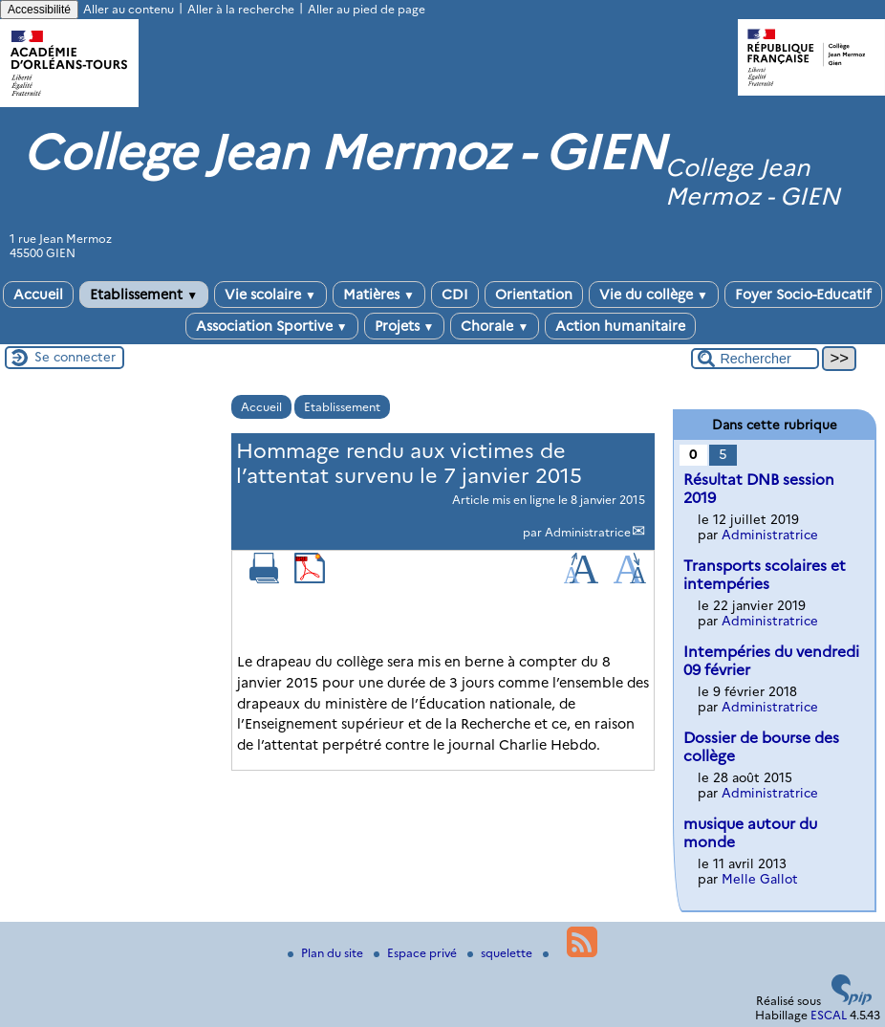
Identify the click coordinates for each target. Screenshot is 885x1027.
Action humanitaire (620, 326)
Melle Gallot (760, 878)
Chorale (495, 326)
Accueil (38, 294)
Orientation (533, 294)
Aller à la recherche (240, 9)
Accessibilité (39, 9)
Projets (405, 326)
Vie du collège (653, 294)
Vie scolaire (270, 294)
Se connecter (75, 356)
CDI (455, 294)
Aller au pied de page (366, 9)
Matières (379, 294)
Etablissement (144, 294)
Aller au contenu (128, 9)
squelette (501, 953)
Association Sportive (272, 326)
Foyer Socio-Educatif (803, 294)
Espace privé (417, 953)
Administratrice (588, 532)
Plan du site (327, 953)
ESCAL (828, 1015)
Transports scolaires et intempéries (764, 575)
